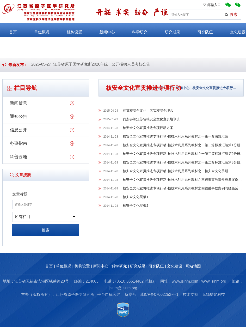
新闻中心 (103, 30)
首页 (8, 30)
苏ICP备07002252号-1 (159, 294)
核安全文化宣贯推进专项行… (214, 88)
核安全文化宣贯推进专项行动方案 (148, 128)
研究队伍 (201, 30)
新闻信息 (18, 103)
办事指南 (18, 143)
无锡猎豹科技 (213, 294)
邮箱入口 (212, 5)
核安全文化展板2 (135, 205)
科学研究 (135, 30)
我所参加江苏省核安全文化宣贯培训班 (151, 119)
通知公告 (18, 116)
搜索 (45, 230)
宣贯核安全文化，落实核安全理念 (148, 110)
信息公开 (18, 129)
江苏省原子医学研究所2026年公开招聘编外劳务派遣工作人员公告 (109, 66)
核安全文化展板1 (135, 197)
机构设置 (70, 30)
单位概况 (37, 30)
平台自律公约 (108, 294)
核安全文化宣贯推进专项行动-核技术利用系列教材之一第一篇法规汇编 (175, 136)
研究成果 (168, 30)
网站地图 (193, 266)
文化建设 (233, 30)
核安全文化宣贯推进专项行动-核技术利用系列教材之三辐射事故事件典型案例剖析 (184, 180)
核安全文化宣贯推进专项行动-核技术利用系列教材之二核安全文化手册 (175, 171)
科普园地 (18, 156)
